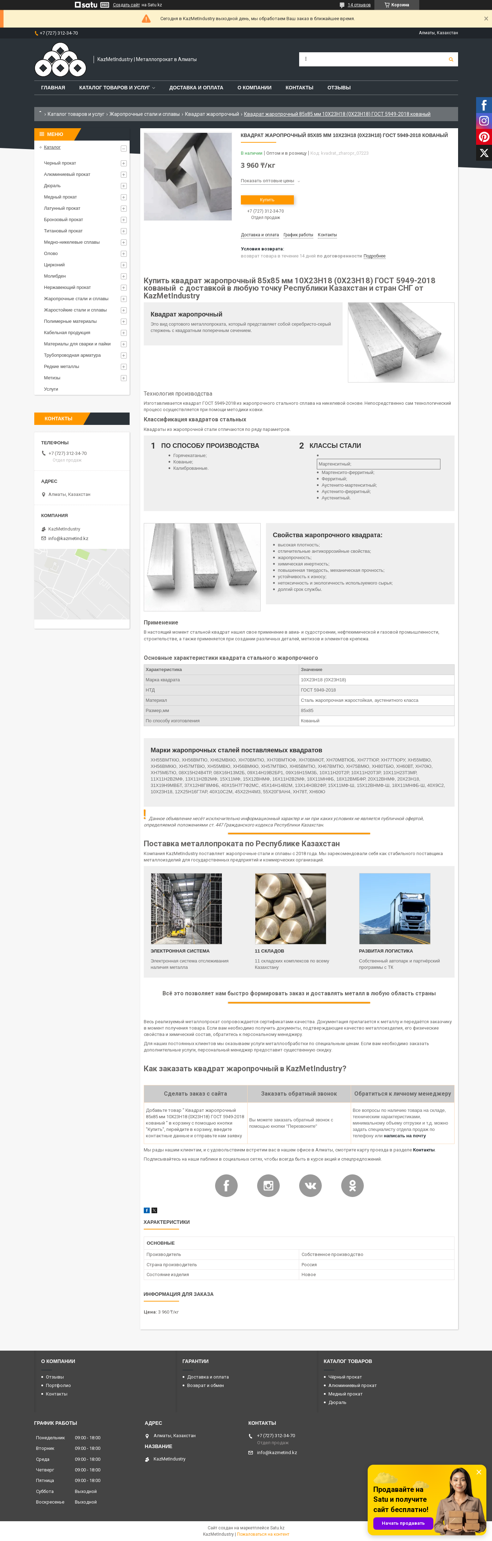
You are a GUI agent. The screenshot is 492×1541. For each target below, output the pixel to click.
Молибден (55, 276)
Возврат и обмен (205, 1385)
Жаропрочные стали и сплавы (144, 114)
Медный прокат (60, 197)
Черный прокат (60, 163)
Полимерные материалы (70, 321)
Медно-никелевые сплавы (72, 242)
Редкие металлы (61, 366)
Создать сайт (126, 4)
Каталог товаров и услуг (114, 87)
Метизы (52, 377)
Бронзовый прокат (63, 219)
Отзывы (339, 87)
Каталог (52, 147)
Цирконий (54, 264)
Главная (53, 87)
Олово (51, 253)
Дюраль (52, 185)
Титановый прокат (63, 230)
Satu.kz (277, 1527)
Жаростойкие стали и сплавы (75, 310)
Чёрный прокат (345, 1377)
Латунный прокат (62, 208)
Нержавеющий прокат (67, 287)
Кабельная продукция (67, 332)
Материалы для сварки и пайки (77, 343)
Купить (267, 199)
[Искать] (451, 59)
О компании (254, 87)
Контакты (299, 87)
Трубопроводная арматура (72, 355)
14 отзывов (359, 4)
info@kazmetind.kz (68, 538)
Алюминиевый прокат (67, 174)
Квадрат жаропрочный (212, 114)
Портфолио (58, 1385)
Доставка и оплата (196, 87)
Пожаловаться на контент (263, 1534)
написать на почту (405, 1135)
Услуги (51, 389)
